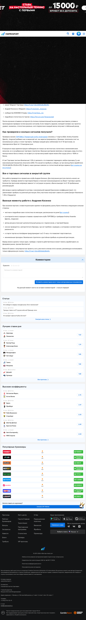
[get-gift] (73, 34)
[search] (68, 34)
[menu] (84, 34)
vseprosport (10, 33)
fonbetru (43, 310)
